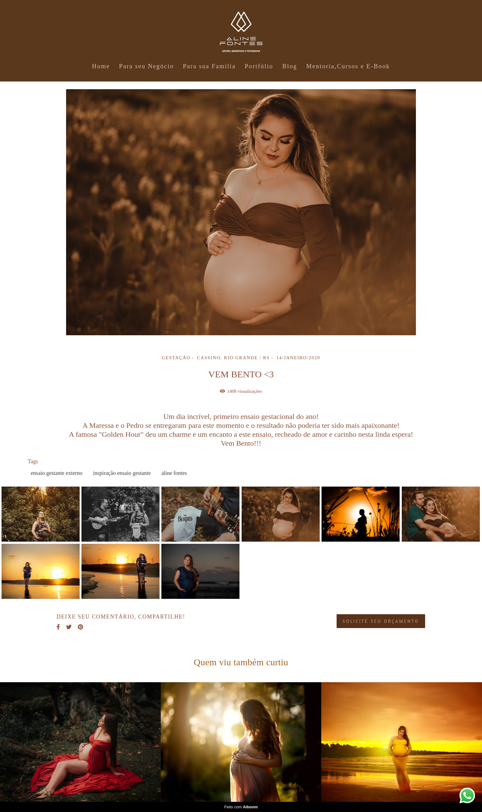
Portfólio (259, 66)
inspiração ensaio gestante (122, 473)
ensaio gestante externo (56, 473)
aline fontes (174, 473)
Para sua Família (209, 66)
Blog (289, 66)
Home (101, 66)
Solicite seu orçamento (381, 621)
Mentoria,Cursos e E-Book (348, 66)
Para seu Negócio (146, 66)
